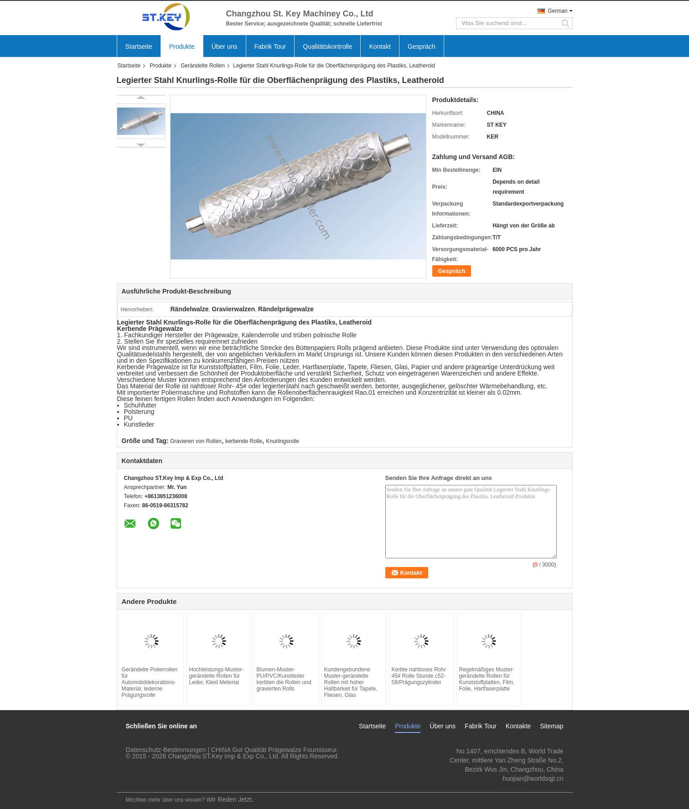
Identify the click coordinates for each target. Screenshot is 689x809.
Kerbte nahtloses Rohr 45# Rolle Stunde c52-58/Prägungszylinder (419, 675)
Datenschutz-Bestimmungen (166, 749)
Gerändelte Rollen (203, 65)
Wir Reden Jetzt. (229, 799)
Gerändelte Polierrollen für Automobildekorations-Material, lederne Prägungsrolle (150, 682)
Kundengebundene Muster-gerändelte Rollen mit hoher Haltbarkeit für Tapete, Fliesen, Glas (351, 682)
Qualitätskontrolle (327, 46)
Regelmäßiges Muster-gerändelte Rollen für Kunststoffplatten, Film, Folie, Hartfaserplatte (487, 679)
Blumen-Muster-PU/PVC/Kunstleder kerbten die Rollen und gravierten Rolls (284, 679)
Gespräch (421, 46)
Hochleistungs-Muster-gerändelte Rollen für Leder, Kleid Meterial (216, 675)
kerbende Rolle (243, 441)
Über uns (225, 46)
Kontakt (379, 46)
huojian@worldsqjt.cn (533, 778)
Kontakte (518, 726)
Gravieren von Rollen (196, 441)
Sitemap (551, 726)
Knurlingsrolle (282, 441)
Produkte (182, 46)
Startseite (138, 46)
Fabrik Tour (270, 46)
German (557, 11)
